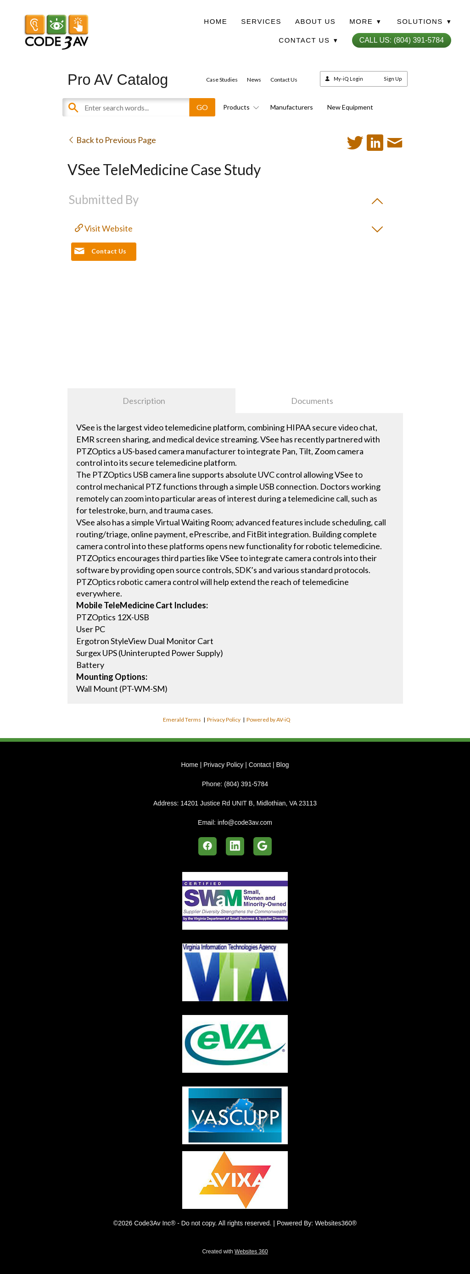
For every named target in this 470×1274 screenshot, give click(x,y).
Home (215, 21)
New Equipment (350, 107)
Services (261, 21)
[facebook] (207, 846)
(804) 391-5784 (246, 784)
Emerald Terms (182, 719)
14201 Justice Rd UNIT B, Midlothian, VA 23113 (248, 803)
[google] (262, 846)
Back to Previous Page (111, 140)
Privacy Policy (224, 719)
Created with (235, 1251)
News (254, 79)
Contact (260, 764)
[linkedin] (235, 846)
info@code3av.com (245, 822)
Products (239, 107)
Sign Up (393, 79)
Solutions (424, 21)
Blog (282, 764)
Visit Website (104, 228)
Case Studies (222, 79)
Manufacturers (291, 107)
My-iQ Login (348, 79)
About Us (315, 21)
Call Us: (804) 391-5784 (401, 40)
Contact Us (283, 79)
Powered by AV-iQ (268, 719)
